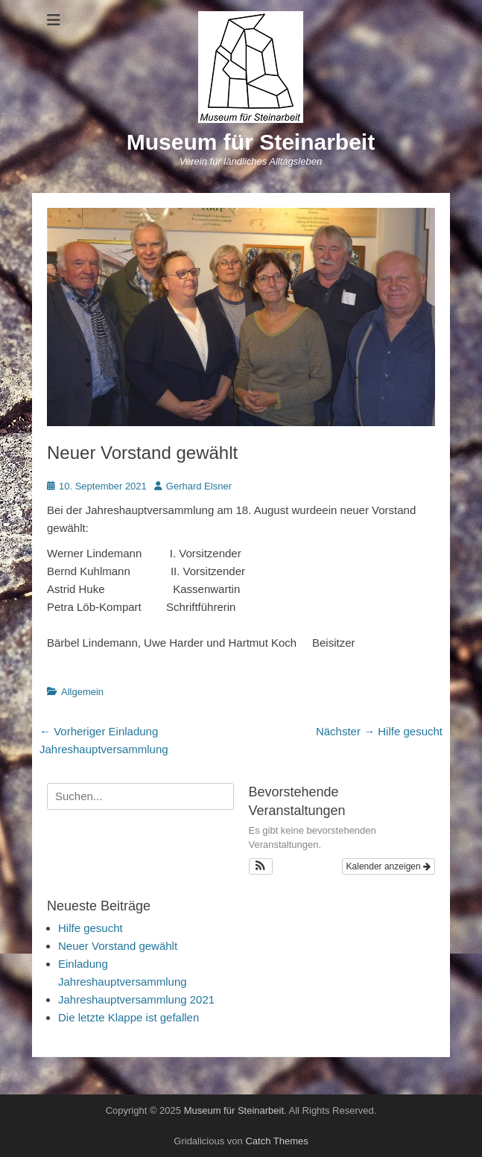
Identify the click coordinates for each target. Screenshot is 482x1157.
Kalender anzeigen (388, 866)
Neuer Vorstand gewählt (117, 945)
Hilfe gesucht (90, 928)
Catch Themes (276, 1141)
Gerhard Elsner (199, 486)
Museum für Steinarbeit (251, 142)
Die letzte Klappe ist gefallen (128, 1017)
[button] (261, 866)
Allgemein (82, 691)
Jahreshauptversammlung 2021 (136, 999)
